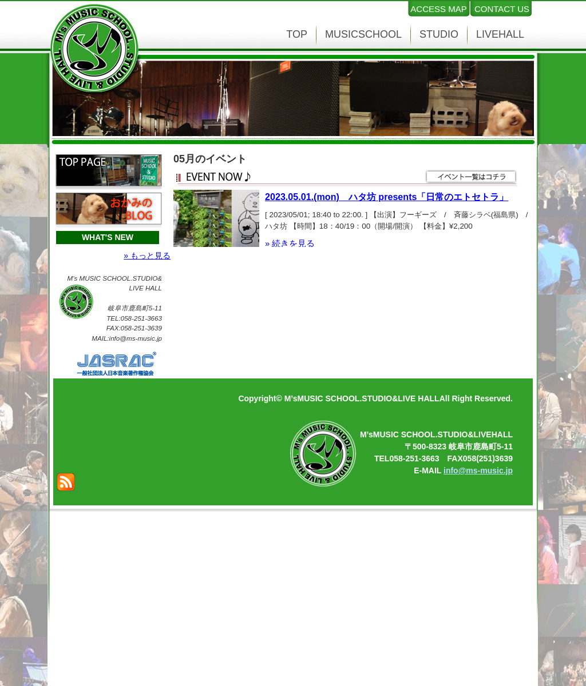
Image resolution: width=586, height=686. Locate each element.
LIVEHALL (500, 34)
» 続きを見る (290, 243)
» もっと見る (147, 255)
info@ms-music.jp (478, 470)
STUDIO (438, 34)
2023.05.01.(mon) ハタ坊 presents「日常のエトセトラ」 (386, 197)
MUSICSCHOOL (363, 34)
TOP (296, 34)
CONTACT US (501, 9)
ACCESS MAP (438, 9)
